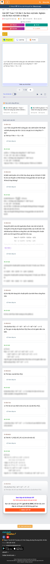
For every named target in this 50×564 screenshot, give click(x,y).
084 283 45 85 (10, 543)
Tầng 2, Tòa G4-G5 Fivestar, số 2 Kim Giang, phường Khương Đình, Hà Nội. (25, 540)
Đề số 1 (5, 34)
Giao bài (13, 28)
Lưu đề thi (36, 28)
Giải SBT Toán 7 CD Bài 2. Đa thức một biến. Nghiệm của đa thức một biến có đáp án (30, 9)
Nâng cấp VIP (25, 510)
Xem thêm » (8, 248)
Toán (8, 9)
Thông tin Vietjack (8, 555)
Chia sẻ (13, 25)
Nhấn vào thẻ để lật (25, 84)
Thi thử (32, 40)
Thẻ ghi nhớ (7, 40)
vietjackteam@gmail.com (13, 545)
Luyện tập (20, 40)
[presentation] (17, 198)
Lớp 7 (3, 9)
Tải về (36, 25)
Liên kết (5, 552)
